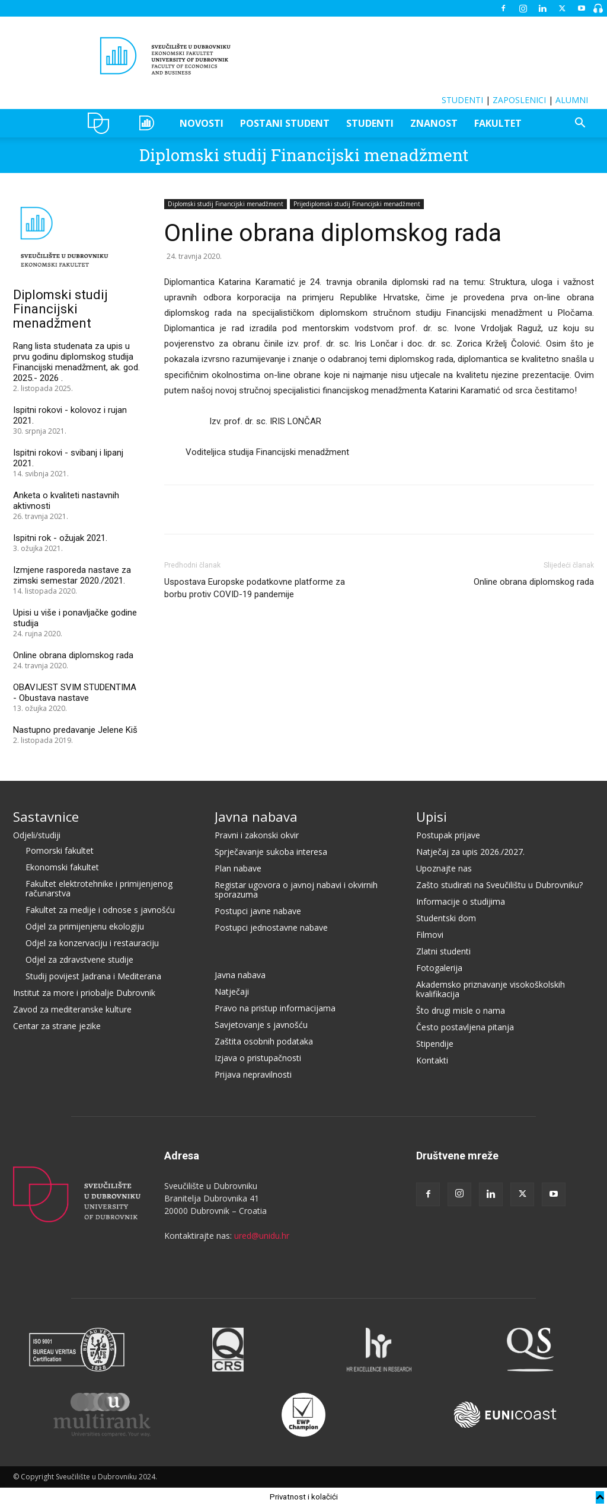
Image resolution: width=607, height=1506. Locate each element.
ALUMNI (571, 99)
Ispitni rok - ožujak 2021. (60, 538)
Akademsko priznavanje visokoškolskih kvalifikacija (490, 989)
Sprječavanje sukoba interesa (271, 851)
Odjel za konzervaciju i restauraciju (92, 943)
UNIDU (101, 123)
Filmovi (429, 934)
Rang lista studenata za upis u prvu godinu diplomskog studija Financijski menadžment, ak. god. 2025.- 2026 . (76, 362)
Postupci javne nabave (258, 911)
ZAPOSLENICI (519, 99)
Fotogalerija (439, 967)
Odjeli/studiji (36, 835)
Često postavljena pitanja (465, 1027)
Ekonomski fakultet (62, 867)
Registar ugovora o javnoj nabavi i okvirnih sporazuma (296, 889)
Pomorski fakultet (59, 850)
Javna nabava (256, 816)
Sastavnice (46, 816)
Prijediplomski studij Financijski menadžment (356, 204)
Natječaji (232, 991)
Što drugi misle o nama (460, 1010)
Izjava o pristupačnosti (258, 1057)
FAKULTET (498, 123)
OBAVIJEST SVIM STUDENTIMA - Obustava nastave (74, 692)
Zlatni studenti (443, 951)
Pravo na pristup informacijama (275, 1008)
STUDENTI (462, 99)
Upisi (431, 816)
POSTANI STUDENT (285, 123)
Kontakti (432, 1060)
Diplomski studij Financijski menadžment (303, 155)
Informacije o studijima (460, 901)
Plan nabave (238, 868)
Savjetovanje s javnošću (261, 1024)
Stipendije (434, 1043)
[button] (580, 124)
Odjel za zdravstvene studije (79, 959)
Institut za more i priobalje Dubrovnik (84, 992)
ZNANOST (434, 123)
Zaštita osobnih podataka (264, 1041)
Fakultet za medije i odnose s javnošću (100, 909)
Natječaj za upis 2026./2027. (470, 851)
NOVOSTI (201, 123)
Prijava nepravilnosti (253, 1074)
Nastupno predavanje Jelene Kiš (75, 730)
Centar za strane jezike (57, 1025)
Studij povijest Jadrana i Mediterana (93, 976)
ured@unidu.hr (261, 1235)
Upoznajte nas (444, 868)
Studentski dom (446, 918)
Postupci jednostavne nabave (271, 927)
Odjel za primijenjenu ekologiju (84, 926)
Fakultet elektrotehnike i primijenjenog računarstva (98, 888)
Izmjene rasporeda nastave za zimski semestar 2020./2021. (72, 575)
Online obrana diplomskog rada (534, 581)
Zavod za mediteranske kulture (72, 1009)
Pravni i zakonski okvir (257, 835)
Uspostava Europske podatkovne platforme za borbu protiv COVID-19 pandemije (254, 588)
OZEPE (148, 123)
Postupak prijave (448, 835)
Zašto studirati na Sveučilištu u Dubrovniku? (499, 884)
